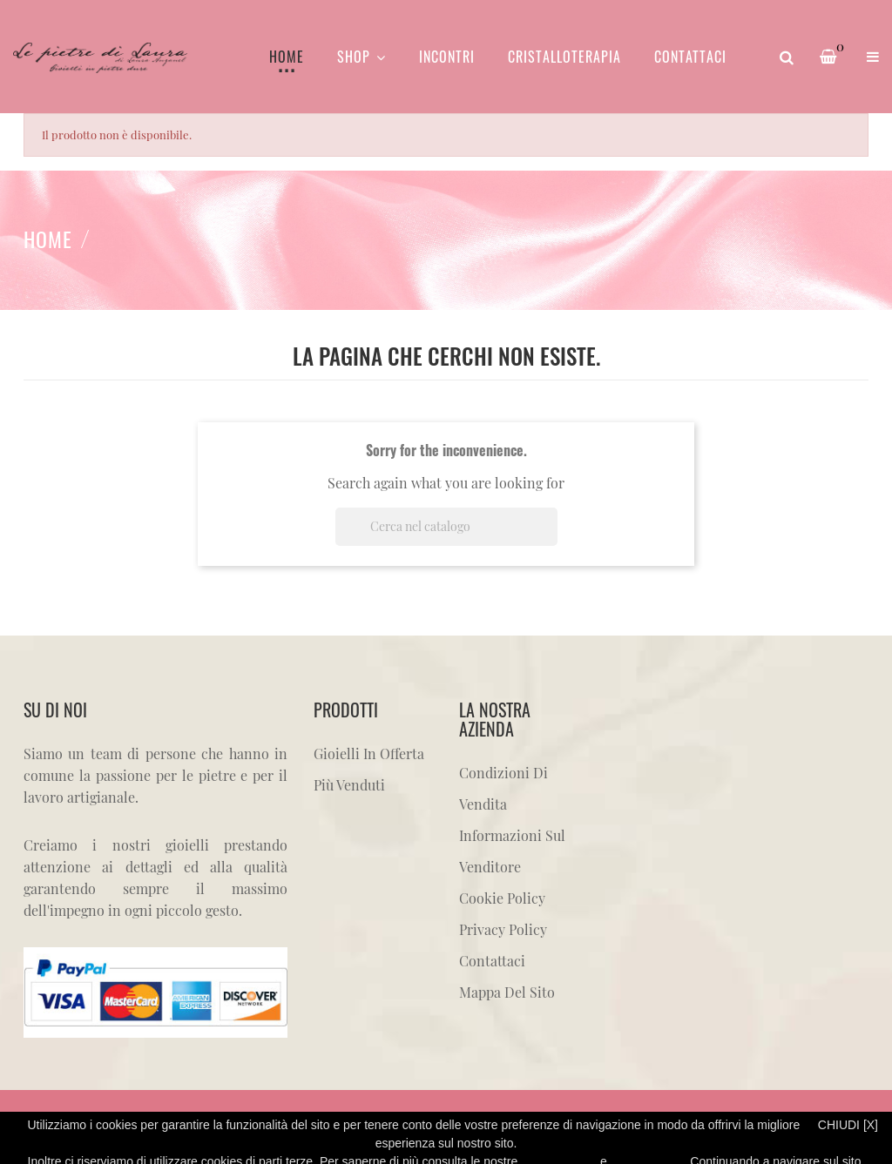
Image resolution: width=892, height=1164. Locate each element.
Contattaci (492, 961)
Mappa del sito (507, 992)
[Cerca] (446, 527)
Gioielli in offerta (369, 753)
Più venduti (349, 785)
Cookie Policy (502, 898)
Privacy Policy (503, 929)
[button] (873, 56)
